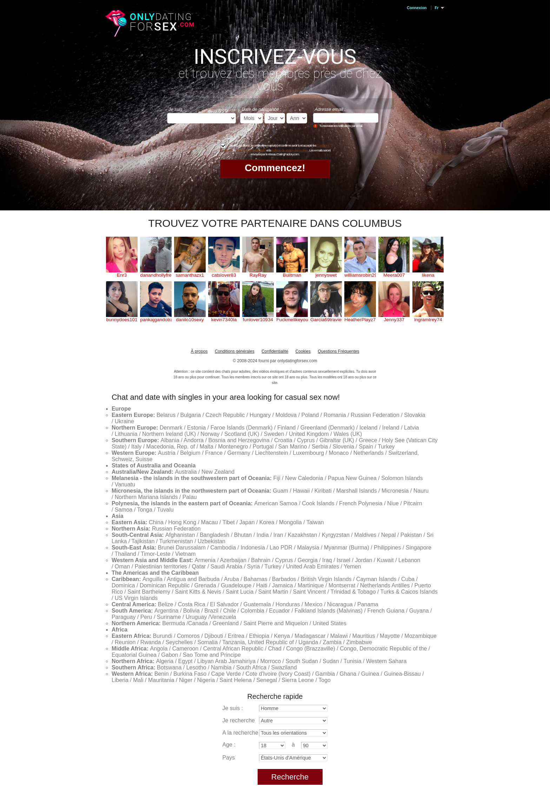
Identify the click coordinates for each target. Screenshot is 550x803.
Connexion (417, 8)
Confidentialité (274, 351)
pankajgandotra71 (155, 319)
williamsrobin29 (360, 275)
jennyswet (326, 275)
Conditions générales (234, 351)
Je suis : (176, 109)
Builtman (292, 275)
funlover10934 (258, 319)
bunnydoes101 (121, 319)
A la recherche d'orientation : (258, 733)
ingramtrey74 (428, 319)
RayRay (258, 275)
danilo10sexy (190, 319)
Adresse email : (329, 109)
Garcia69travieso (326, 319)
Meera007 (394, 275)
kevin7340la (224, 319)
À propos (199, 351)
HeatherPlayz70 (360, 319)
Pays (229, 758)
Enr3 (122, 275)
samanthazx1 (190, 275)
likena (428, 275)
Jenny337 (394, 319)
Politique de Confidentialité (251, 150)
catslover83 (224, 275)
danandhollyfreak (155, 275)
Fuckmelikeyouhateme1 (291, 319)
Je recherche (239, 720)
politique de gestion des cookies (290, 150)
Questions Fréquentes (338, 351)
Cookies (303, 351)
